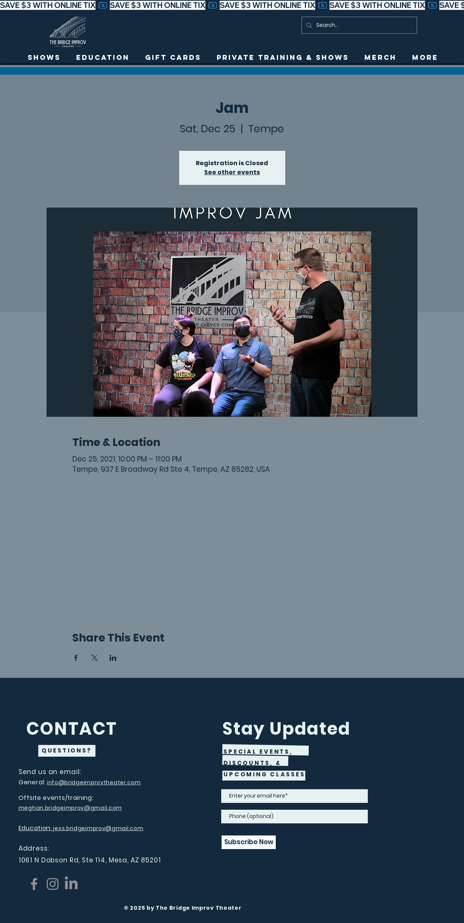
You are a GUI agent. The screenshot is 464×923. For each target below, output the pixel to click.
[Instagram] (53, 884)
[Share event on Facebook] (76, 658)
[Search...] (358, 25)
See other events (232, 172)
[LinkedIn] (71, 884)
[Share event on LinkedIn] (113, 658)
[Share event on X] (94, 658)
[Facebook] (34, 884)
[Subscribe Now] (249, 842)
